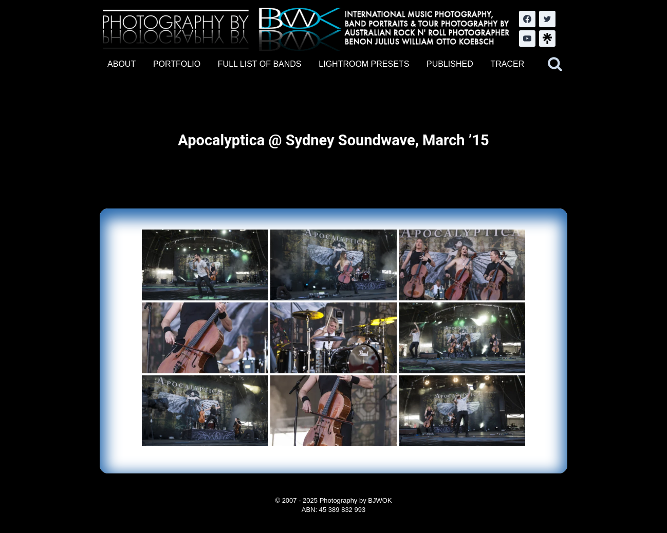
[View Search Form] (555, 64)
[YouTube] (527, 38)
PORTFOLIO (176, 64)
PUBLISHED (450, 64)
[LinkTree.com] (547, 38)
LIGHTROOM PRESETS (364, 64)
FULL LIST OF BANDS (260, 64)
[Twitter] (547, 19)
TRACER (507, 64)
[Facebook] (527, 19)
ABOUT (121, 64)
